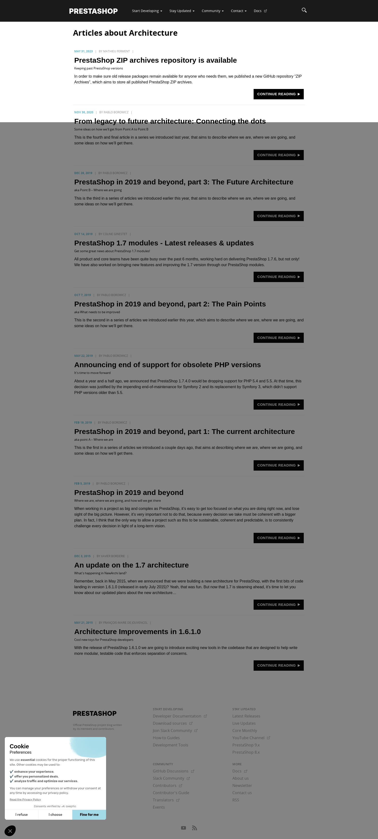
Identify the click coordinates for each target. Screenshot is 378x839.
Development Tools (170, 745)
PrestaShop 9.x (246, 745)
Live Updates (244, 723)
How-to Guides (166, 737)
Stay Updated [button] (182, 10)
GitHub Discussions (173, 771)
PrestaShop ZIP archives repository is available (155, 60)
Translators (166, 800)
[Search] (304, 10)
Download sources (173, 723)
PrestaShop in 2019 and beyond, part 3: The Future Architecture (183, 182)
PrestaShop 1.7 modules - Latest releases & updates (164, 243)
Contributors (167, 785)
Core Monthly (244, 730)
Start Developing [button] (147, 10)
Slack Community (171, 778)
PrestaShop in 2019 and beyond (128, 492)
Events (159, 807)
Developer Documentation (180, 716)
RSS (235, 800)
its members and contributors (95, 729)
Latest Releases (246, 716)
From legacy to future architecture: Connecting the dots (170, 121)
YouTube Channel (251, 737)
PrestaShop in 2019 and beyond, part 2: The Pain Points (170, 304)
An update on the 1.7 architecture (131, 565)
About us (240, 778)
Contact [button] (239, 10)
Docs (262, 12)
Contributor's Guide (171, 792)
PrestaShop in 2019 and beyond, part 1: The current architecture (184, 431)
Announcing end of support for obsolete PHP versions (167, 365)
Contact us (242, 792)
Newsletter (242, 785)
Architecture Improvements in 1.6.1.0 (137, 632)
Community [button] (213, 10)
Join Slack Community (175, 730)
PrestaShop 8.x (246, 752)
